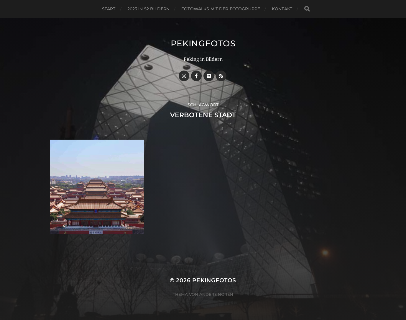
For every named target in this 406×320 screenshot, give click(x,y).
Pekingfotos (203, 43)
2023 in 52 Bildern (148, 9)
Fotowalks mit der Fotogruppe (220, 9)
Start (109, 9)
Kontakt (282, 9)
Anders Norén (216, 294)
